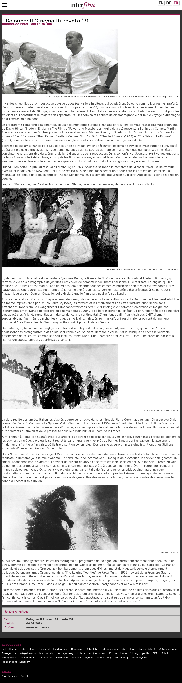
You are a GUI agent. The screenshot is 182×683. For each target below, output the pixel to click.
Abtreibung (121, 657)
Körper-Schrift (147, 649)
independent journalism (91, 653)
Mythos (89, 657)
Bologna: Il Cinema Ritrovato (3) (49, 619)
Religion (76, 657)
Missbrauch (46, 653)
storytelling (28, 649)
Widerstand (45, 657)
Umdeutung (104, 657)
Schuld (165, 653)
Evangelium (9, 653)
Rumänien (77, 649)
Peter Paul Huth (37, 627)
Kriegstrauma (28, 653)
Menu (4, 6)
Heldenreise (60, 649)
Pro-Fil (24, 676)
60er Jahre (93, 649)
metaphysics (9, 657)
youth (145, 653)
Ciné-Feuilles (9, 676)
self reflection (10, 649)
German (168, 2)
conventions (28, 657)
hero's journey (65, 653)
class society (110, 649)
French (176, 2)
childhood (62, 657)
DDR (155, 653)
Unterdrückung (168, 649)
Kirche (113, 653)
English (161, 2)
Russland (44, 649)
